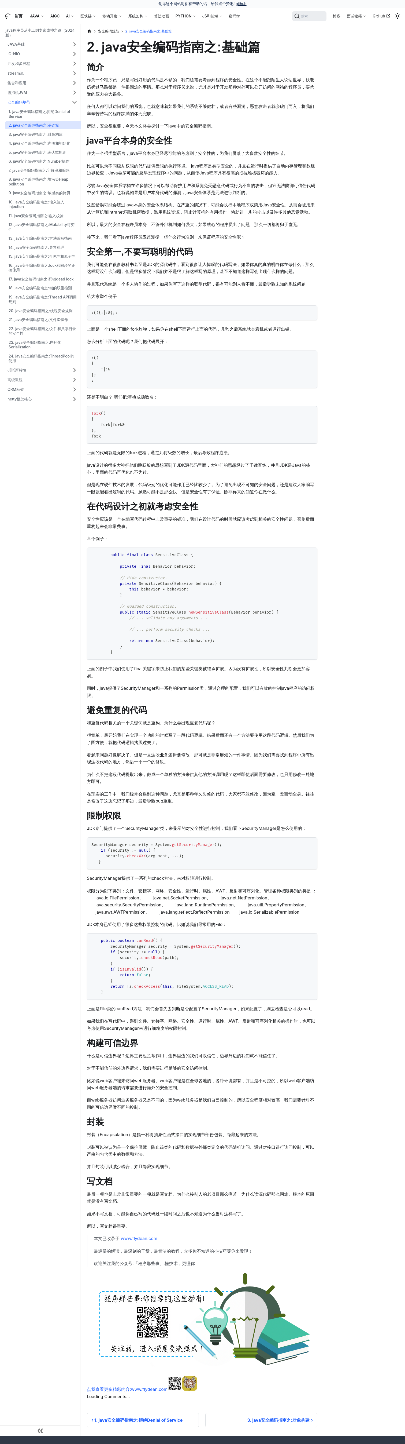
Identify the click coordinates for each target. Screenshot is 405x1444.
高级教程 (15, 379)
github (241, 4)
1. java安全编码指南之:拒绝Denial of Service (39, 114)
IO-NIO (14, 54)
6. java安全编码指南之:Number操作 (39, 161)
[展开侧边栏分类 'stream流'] (74, 73)
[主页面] (89, 31)
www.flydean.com (139, 1238)
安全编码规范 (19, 102)
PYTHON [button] (184, 16)
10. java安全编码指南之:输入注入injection (36, 204)
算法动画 (161, 16)
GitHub (381, 16)
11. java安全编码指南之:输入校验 (36, 215)
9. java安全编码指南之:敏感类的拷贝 (39, 193)
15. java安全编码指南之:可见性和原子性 (42, 256)
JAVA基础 (16, 44)
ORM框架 (16, 389)
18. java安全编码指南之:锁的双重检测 (40, 288)
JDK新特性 (17, 370)
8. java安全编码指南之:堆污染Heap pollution (38, 181)
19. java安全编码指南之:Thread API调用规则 (43, 299)
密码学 (234, 16)
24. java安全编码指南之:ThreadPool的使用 (41, 358)
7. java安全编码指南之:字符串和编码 (39, 170)
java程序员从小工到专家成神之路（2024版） (40, 32)
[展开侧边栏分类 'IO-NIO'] (74, 54)
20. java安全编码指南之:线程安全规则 (41, 310)
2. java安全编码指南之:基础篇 (34, 125)
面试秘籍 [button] (354, 16)
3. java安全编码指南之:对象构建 (36, 134)
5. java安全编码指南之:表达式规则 (37, 152)
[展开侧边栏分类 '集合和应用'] (74, 83)
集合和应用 (17, 83)
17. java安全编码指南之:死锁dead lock (41, 279)
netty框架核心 (20, 399)
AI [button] (68, 16)
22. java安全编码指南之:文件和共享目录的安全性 (42, 331)
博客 (336, 16)
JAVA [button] (35, 16)
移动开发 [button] (109, 16)
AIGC (55, 16)
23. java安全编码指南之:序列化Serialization (35, 344)
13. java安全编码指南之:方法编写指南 (40, 238)
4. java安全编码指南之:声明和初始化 (39, 143)
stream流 (16, 73)
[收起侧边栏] (40, 1430)
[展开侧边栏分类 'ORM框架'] (74, 389)
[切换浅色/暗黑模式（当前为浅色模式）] (397, 16)
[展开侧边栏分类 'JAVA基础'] (74, 44)
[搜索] (309, 16)
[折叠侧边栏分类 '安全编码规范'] (74, 102)
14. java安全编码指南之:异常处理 (36, 247)
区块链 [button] (86, 16)
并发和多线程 (19, 63)
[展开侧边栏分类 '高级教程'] (74, 379)
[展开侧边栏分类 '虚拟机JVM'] (74, 92)
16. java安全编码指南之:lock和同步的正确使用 (42, 267)
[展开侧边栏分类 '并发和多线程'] (74, 63)
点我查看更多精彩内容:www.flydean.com (127, 1389)
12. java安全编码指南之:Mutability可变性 (42, 227)
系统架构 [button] (135, 16)
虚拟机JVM (17, 92)
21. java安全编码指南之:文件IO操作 (38, 319)
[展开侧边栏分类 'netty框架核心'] (74, 399)
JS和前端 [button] (210, 16)
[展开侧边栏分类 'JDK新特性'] (74, 370)
